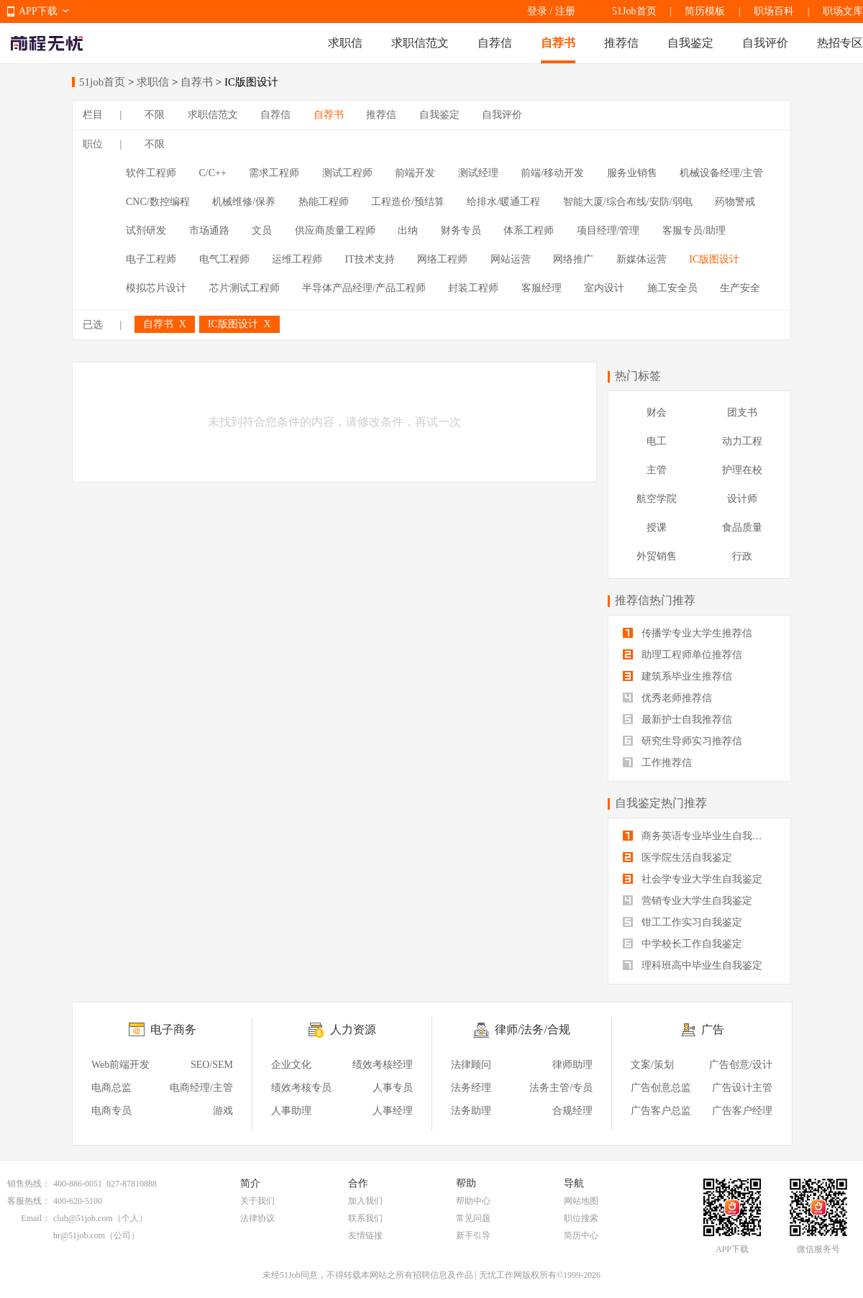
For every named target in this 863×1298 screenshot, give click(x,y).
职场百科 (774, 11)
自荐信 (495, 43)
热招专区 (840, 43)
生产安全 (740, 288)
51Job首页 (634, 11)
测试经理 (478, 173)
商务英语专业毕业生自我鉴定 (697, 836)
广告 (712, 1029)
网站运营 (510, 259)
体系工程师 (528, 230)
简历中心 (581, 1235)
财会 (657, 412)
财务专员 (461, 230)
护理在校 (742, 470)
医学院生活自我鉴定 (677, 857)
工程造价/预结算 (407, 201)
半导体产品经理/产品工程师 (364, 288)
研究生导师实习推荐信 (682, 741)
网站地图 (581, 1201)
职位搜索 (581, 1218)
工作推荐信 (657, 762)
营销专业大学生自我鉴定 (687, 900)
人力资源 (353, 1029)
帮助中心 (473, 1201)
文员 (262, 230)
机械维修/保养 (243, 201)
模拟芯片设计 (156, 288)
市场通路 (209, 230)
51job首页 (102, 82)
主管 (657, 470)
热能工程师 (323, 201)
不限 (155, 114)
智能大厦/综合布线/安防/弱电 (628, 201)
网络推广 (573, 259)
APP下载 (38, 11)
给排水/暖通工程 (503, 201)
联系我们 (365, 1218)
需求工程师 (274, 173)
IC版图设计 (714, 259)
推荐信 (621, 43)
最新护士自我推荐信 (677, 719)
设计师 (742, 498)
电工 (657, 441)
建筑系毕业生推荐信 (677, 676)
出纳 (408, 230)
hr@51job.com (79, 1235)
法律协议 (257, 1218)
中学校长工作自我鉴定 (682, 943)
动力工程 (742, 441)
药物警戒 (735, 201)
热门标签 (638, 376)
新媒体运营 (641, 259)
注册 (565, 11)
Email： (35, 1218)
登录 (537, 11)
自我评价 (765, 43)
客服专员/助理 (694, 230)
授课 (657, 527)
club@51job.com (83, 1218)
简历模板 (705, 11)
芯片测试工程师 (244, 288)
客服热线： (28, 1201)
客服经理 (541, 288)
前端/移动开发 (552, 173)
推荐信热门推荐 (655, 600)
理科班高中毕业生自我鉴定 (692, 965)
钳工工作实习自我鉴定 (682, 922)
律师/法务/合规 (532, 1029)
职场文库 (843, 11)
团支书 (742, 412)
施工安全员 (672, 288)
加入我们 (365, 1201)
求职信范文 (420, 43)
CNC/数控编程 (158, 201)
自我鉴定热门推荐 (661, 803)
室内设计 (604, 288)
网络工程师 (442, 259)
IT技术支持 (370, 259)
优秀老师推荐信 (667, 698)
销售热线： (28, 1184)
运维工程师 (297, 259)
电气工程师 (224, 259)
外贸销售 (656, 556)
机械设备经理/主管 (721, 173)
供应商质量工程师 (335, 230)
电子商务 (173, 1029)
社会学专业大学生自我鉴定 (692, 879)
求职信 (345, 43)
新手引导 (473, 1235)
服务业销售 (632, 173)
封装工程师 (473, 288)
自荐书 (558, 43)
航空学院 (656, 498)
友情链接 (365, 1235)
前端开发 (415, 173)
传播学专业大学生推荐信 (687, 633)
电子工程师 (151, 259)
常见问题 (473, 1218)
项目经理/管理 (608, 230)
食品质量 (742, 527)
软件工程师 (151, 173)
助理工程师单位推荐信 (682, 654)
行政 (742, 556)
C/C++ (213, 173)
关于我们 (257, 1201)
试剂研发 (146, 230)
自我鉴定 (690, 43)
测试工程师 (347, 173)
